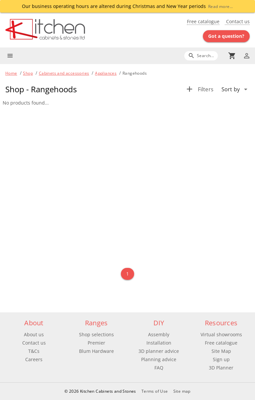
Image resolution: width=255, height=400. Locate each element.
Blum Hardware (96, 351)
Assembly (158, 334)
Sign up (221, 359)
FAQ (158, 367)
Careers (33, 359)
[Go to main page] (66, 30)
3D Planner (221, 367)
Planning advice (158, 359)
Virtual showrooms (221, 334)
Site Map (221, 351)
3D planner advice (158, 351)
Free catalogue (203, 21)
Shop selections (96, 334)
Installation (158, 343)
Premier (96, 343)
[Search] (201, 55)
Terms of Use (154, 391)
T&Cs (34, 351)
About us (34, 334)
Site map (182, 391)
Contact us (237, 21)
